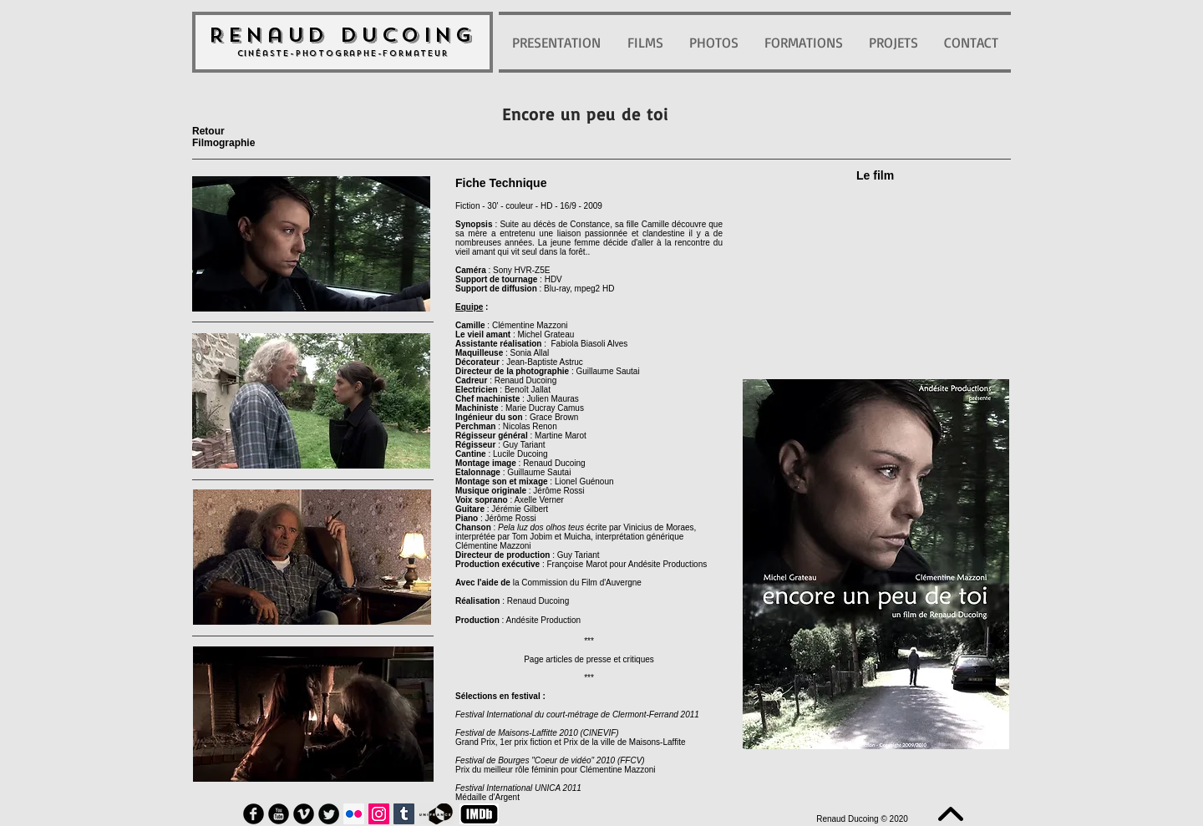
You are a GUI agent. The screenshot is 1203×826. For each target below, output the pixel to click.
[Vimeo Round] (303, 813)
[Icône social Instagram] (378, 813)
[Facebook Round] (253, 813)
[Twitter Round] (328, 813)
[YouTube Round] (278, 813)
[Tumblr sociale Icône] (403, 813)
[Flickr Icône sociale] (353, 813)
